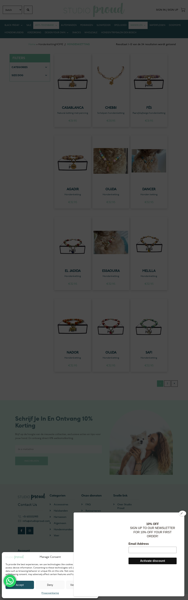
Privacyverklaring (50, 593)
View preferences (80, 585)
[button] (93, 557)
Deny (50, 585)
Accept (20, 585)
